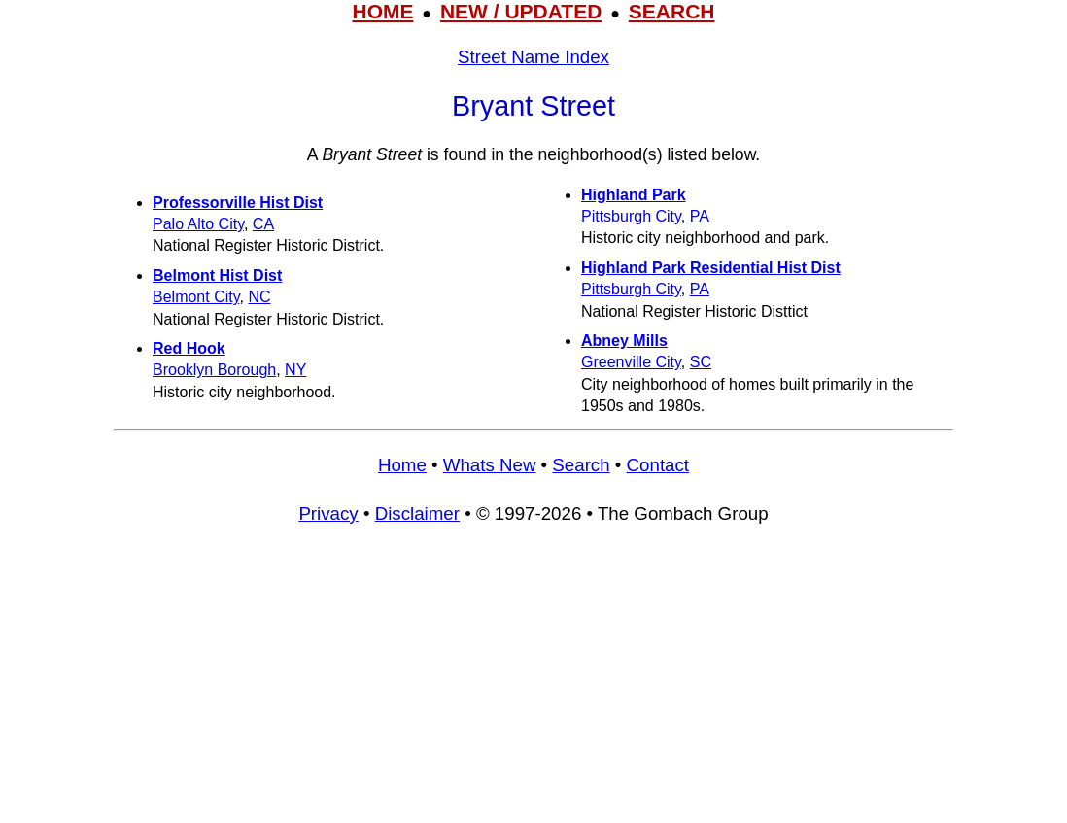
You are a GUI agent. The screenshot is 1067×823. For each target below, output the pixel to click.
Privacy (328, 513)
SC (700, 362)
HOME (382, 11)
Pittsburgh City (631, 216)
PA (699, 216)
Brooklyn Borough (214, 369)
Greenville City (631, 362)
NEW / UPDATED (521, 11)
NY (295, 369)
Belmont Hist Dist (217, 275)
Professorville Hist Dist (238, 202)
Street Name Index (533, 57)
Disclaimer (417, 513)
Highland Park (633, 195)
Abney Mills (624, 340)
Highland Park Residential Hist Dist (711, 267)
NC (259, 297)
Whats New (489, 465)
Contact (658, 465)
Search (580, 465)
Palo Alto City (198, 224)
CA (263, 224)
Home (402, 465)
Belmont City (196, 297)
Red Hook (189, 348)
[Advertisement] (533, 683)
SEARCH (672, 11)
